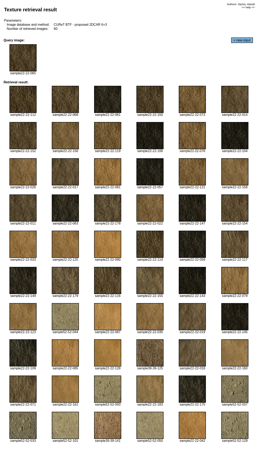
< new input (242, 40)
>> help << (248, 7)
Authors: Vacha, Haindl (241, 4)
